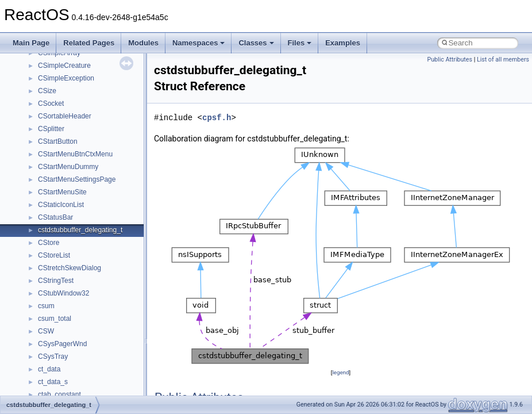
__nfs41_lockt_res (66, 61)
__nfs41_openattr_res (71, 238)
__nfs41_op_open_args (74, 175)
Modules (143, 43)
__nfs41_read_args (67, 301)
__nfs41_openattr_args (73, 225)
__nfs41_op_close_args (74, 149)
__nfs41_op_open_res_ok (78, 200)
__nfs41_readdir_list (69, 377)
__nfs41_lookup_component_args (90, 112)
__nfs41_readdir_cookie (74, 352)
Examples (342, 43)
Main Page (31, 43)
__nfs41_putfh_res (66, 276)
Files (300, 43)
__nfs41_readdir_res (69, 390)
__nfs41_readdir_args (71, 339)
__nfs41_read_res (66, 314)
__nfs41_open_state (69, 213)
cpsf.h (216, 117)
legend (340, 372)
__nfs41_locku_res (67, 86)
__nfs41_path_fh (63, 251)
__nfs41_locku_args (68, 74)
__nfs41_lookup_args (71, 99)
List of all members (503, 59)
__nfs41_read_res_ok (71, 327)
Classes (255, 43)
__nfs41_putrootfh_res (72, 289)
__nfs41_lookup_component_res (88, 124)
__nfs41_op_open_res (72, 187)
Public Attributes (449, 59)
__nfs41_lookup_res (69, 137)
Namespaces (198, 43)
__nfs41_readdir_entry (72, 365)
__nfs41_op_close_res (72, 162)
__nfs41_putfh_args (68, 263)
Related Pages (88, 43)
